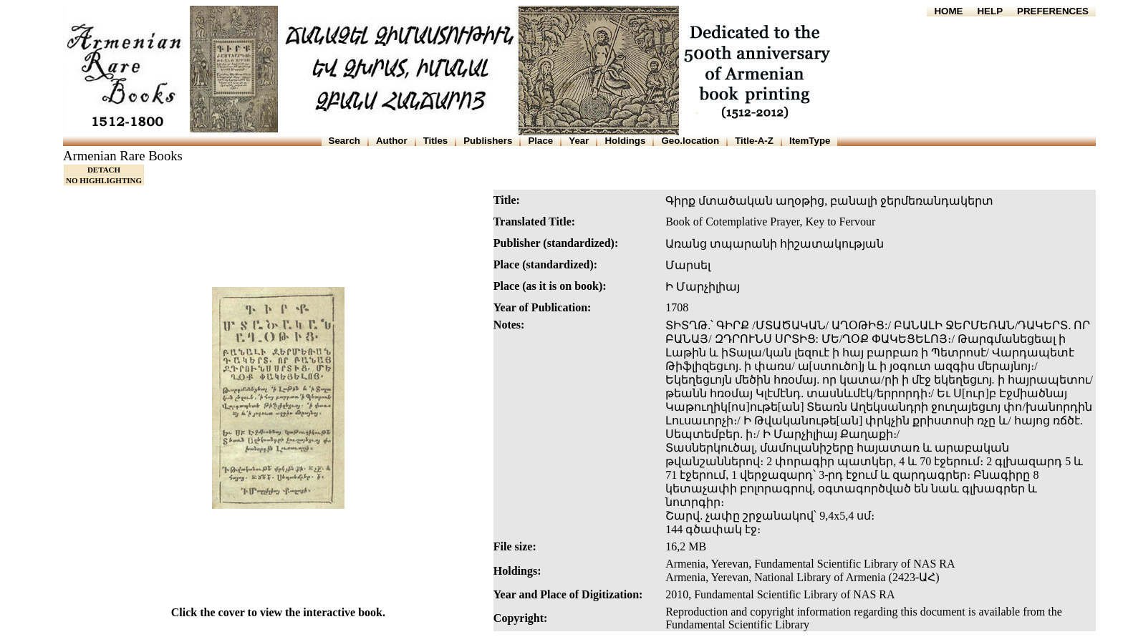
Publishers (487, 140)
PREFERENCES (1053, 11)
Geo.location (690, 140)
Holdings (624, 140)
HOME (948, 11)
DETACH (103, 169)
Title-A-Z (754, 140)
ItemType (810, 140)
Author (392, 140)
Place (540, 140)
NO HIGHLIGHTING (104, 180)
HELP (990, 11)
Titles (435, 140)
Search (344, 140)
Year (579, 140)
